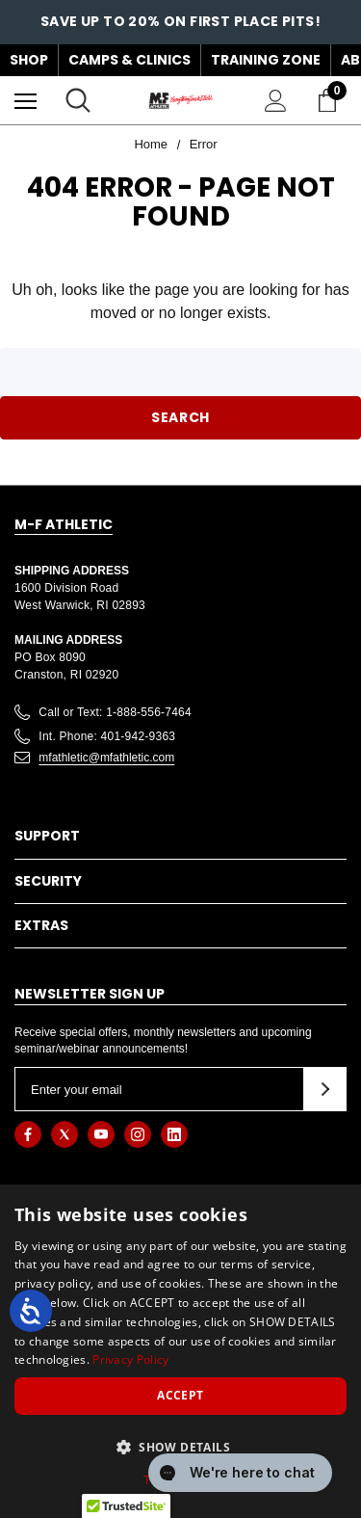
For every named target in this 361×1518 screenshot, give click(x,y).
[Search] (77, 100)
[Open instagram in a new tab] (137, 1134)
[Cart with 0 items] (331, 100)
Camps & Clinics (129, 59)
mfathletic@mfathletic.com (106, 757)
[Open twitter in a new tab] (64, 1134)
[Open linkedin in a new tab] (174, 1134)
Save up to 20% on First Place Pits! (180, 21)
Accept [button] (180, 1395)
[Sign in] (276, 101)
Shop (29, 59)
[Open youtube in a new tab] (101, 1134)
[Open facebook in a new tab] (27, 1134)
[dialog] (180, 1351)
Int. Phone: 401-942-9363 (107, 736)
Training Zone (266, 59)
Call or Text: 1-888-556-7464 (115, 712)
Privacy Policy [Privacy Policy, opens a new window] (130, 1359)
